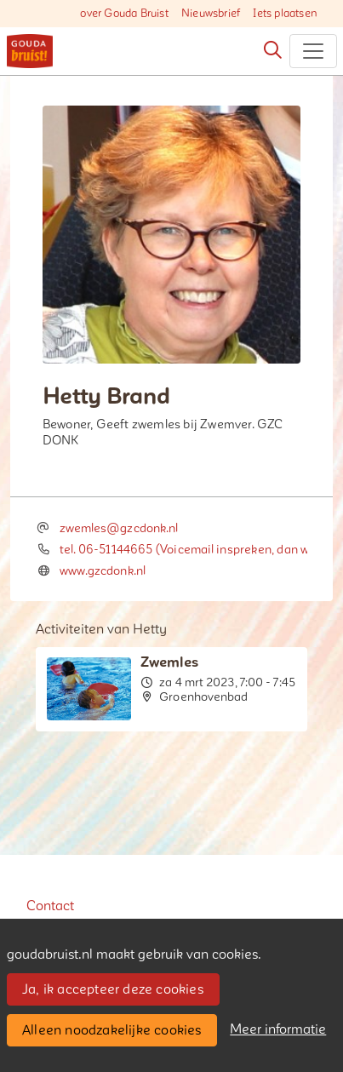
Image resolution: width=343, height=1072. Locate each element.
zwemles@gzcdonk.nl (119, 528)
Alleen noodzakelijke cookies (112, 1030)
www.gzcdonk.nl (103, 571)
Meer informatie (278, 1029)
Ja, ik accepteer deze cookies (112, 989)
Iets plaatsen (285, 13)
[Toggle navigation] (313, 51)
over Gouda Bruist (124, 13)
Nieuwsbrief (210, 13)
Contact (50, 905)
